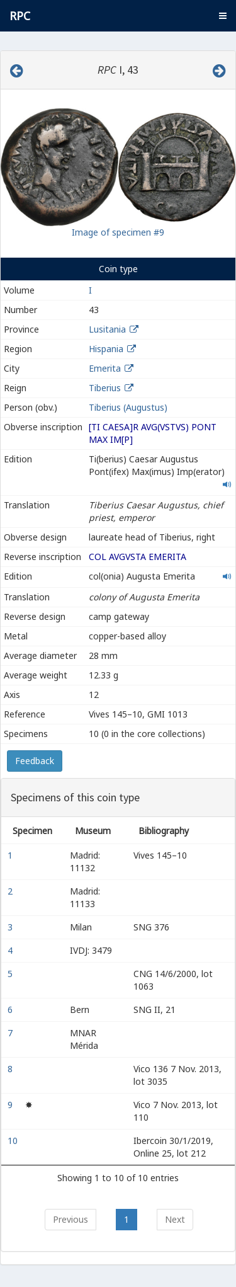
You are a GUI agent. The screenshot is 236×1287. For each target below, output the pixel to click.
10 (14, 1141)
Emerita (105, 368)
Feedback (34, 761)
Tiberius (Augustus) (128, 407)
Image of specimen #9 (118, 232)
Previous (70, 1219)
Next (175, 1219)
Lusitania (107, 329)
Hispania (106, 349)
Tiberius (105, 388)
